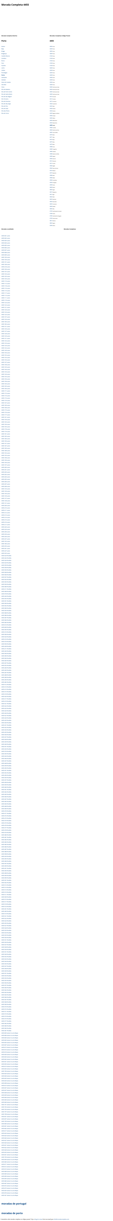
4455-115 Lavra (5, 290)
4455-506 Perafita (6, 574)
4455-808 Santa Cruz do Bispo (9, 1171)
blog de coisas (38, 1219)
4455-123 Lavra (5, 302)
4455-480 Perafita (6, 835)
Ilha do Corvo (5, 113)
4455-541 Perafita (6, 952)
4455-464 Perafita (6, 804)
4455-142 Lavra (5, 348)
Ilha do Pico (4, 106)
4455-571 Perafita (6, 1011)
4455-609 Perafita (6, 627)
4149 (51, 58)
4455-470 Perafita (6, 811)
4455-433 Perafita (6, 730)
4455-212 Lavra (5, 512)
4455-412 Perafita (6, 684)
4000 (51, 46)
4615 (51, 194)
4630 (51, 201)
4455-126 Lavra (5, 319)
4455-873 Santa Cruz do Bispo (9, 1188)
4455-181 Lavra (5, 434)
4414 (51, 99)
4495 (51, 158)
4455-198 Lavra (5, 458)
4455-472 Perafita (6, 816)
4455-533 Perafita (6, 930)
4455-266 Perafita (6, 668)
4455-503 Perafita (6, 579)
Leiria (2, 68)
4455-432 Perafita (6, 727)
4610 (51, 192)
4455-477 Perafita (6, 828)
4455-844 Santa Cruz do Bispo (9, 1057)
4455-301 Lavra (5, 548)
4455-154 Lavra (5, 360)
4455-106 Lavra (5, 269)
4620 (51, 197)
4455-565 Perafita (6, 660)
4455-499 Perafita (6, 866)
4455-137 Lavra (5, 498)
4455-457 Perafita (6, 780)
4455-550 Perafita (6, 644)
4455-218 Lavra (5, 267)
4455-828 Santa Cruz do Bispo (9, 1150)
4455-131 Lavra (5, 338)
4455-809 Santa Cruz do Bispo (9, 1174)
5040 (51, 225)
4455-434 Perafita (6, 856)
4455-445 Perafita (6, 754)
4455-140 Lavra (5, 493)
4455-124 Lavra (5, 312)
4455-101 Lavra (5, 262)
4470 (51, 134)
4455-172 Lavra (5, 393)
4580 (51, 175)
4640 (51, 206)
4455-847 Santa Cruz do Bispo (9, 1088)
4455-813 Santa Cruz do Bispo (9, 1047)
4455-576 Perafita (6, 751)
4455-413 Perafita (6, 689)
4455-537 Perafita (6, 944)
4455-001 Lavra (5, 236)
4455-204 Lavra (5, 477)
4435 (51, 113)
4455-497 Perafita (6, 863)
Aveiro (3, 46)
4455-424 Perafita (6, 711)
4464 (51, 130)
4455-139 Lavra (5, 496)
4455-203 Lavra (5, 472)
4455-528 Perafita (6, 928)
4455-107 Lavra (5, 271)
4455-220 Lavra (5, 527)
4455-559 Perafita (6, 565)
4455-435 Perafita (6, 732)
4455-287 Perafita (6, 672)
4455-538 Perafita (6, 947)
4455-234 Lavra (5, 534)
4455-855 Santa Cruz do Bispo (9, 1042)
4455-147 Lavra (5, 362)
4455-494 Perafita (6, 875)
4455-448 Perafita (6, 763)
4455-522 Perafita (6, 918)
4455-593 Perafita (6, 610)
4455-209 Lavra (5, 505)
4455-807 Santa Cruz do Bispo (9, 1045)
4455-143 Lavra (5, 372)
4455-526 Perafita (6, 560)
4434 (51, 111)
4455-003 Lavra (5, 240)
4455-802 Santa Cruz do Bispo (9, 1128)
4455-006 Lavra (5, 247)
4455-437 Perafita (6, 737)
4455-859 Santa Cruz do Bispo (9, 1159)
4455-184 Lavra (5, 321)
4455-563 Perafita (6, 992)
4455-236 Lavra (5, 536)
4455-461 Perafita (6, 789)
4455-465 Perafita (6, 801)
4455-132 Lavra (5, 341)
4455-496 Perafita (6, 861)
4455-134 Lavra (5, 345)
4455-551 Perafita (6, 973)
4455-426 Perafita (6, 713)
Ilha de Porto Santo (6, 92)
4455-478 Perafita (6, 830)
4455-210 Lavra (5, 508)
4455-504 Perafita (6, 584)
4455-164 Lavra (5, 384)
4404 (51, 89)
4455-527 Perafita (6, 925)
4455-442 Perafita (6, 558)
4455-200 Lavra (5, 467)
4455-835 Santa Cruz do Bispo (9, 1078)
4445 (51, 118)
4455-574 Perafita (6, 1016)
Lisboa (3, 70)
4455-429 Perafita (6, 718)
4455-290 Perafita (6, 680)
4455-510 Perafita (6, 892)
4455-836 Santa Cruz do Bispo (9, 1076)
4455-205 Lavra (5, 479)
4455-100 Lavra (5, 257)
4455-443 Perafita (6, 749)
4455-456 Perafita (6, 775)
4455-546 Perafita (6, 653)
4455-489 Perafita (6, 586)
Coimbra (3, 58)
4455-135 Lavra (5, 489)
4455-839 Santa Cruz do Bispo (9, 1095)
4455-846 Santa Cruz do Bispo (9, 1102)
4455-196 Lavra (5, 460)
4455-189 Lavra (5, 448)
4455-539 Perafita (6, 949)
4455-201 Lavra (5, 469)
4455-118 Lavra (5, 286)
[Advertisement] (56, 22)
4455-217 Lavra (5, 524)
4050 (51, 51)
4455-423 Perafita (6, 708)
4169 (51, 63)
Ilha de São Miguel (6, 96)
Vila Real (3, 84)
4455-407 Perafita (6, 663)
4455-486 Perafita (6, 847)
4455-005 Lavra (5, 245)
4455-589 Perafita (6, 608)
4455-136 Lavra (5, 491)
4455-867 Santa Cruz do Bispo (9, 1183)
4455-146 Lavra (5, 369)
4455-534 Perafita (6, 933)
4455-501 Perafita (6, 880)
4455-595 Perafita (6, 629)
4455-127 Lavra (5, 331)
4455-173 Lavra (5, 395)
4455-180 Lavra (5, 543)
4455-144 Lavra (5, 374)
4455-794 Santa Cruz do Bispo (9, 1157)
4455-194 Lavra (5, 424)
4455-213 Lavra (5, 515)
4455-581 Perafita (6, 1030)
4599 (51, 185)
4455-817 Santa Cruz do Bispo (9, 1131)
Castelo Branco (5, 56)
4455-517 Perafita (6, 902)
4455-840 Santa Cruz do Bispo (9, 1100)
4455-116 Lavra (5, 288)
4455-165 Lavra (5, 386)
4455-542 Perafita (6, 956)
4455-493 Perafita (6, 870)
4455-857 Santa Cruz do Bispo (9, 1119)
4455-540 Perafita (6, 954)
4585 (51, 177)
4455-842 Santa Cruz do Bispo (9, 1059)
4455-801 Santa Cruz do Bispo (9, 1126)
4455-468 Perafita (6, 806)
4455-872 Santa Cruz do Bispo (9, 1186)
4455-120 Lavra (5, 310)
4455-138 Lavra (5, 500)
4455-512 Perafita (6, 885)
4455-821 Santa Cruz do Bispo (9, 1145)
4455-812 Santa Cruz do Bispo (9, 1166)
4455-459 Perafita (6, 785)
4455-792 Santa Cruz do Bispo (9, 1107)
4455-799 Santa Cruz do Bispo (9, 1121)
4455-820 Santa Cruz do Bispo (9, 1143)
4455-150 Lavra (5, 353)
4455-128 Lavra (5, 333)
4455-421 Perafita (6, 703)
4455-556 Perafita (6, 983)
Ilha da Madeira (5, 89)
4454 (51, 123)
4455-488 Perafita (6, 851)
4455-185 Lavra (5, 436)
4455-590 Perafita (6, 603)
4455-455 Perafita (6, 598)
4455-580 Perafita (6, 1026)
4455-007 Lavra (5, 250)
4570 (51, 170)
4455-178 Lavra (5, 429)
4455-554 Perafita (6, 978)
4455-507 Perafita (6, 577)
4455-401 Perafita (6, 909)
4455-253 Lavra (5, 546)
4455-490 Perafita (6, 656)
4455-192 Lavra (5, 453)
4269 (51, 75)
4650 (51, 208)
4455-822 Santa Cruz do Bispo (9, 1147)
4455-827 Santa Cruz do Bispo (9, 1140)
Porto (3, 75)
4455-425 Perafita (6, 720)
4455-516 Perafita (6, 906)
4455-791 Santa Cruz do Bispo (9, 1104)
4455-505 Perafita (6, 582)
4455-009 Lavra (5, 255)
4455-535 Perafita (6, 935)
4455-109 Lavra (5, 259)
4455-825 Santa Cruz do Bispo (9, 1135)
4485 (51, 151)
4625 (51, 199)
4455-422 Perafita (6, 706)
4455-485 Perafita (6, 844)
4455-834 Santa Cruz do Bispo (9, 1081)
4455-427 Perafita (6, 715)
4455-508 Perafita (6, 572)
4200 (51, 68)
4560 (51, 166)
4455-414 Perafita (6, 687)
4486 (51, 154)
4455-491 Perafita (6, 868)
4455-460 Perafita (6, 787)
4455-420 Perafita (6, 696)
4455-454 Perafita (6, 777)
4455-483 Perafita (6, 839)
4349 (51, 80)
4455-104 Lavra (5, 279)
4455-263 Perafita (6, 651)
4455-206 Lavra (5, 481)
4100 (51, 56)
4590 (51, 180)
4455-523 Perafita (6, 921)
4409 (51, 94)
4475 (51, 142)
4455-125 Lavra (5, 314)
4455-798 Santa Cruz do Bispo (9, 1114)
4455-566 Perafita (6, 997)
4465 (51, 132)
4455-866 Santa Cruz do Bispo (9, 1181)
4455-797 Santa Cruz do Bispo (9, 1112)
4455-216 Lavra (5, 522)
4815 (51, 220)
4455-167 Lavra (5, 403)
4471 (51, 137)
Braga (3, 51)
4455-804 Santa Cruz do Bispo (9, 1038)
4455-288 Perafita (6, 675)
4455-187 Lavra (5, 446)
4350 (51, 82)
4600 (51, 187)
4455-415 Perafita (6, 691)
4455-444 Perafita (6, 756)
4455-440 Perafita (6, 744)
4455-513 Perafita (6, 890)
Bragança (4, 53)
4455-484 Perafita (6, 842)
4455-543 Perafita (6, 959)
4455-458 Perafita (6, 782)
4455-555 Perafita (6, 980)
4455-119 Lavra (5, 300)
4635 (51, 204)
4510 (51, 161)
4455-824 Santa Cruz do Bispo (9, 1133)
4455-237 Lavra (5, 539)
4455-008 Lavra (5, 252)
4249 (51, 70)
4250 (51, 72)
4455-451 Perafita (6, 770)
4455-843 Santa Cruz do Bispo (9, 1069)
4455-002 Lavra (5, 238)
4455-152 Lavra (5, 355)
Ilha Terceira (4, 99)
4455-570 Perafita (6, 1007)
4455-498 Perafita (6, 873)
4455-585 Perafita (6, 622)
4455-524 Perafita (6, 555)
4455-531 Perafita (6, 940)
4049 (51, 49)
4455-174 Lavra (5, 398)
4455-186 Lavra (5, 438)
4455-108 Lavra (5, 264)
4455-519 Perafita (6, 913)
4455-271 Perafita (6, 648)
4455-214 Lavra (5, 517)
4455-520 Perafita (6, 637)
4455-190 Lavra (5, 441)
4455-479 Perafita (6, 832)
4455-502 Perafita (6, 882)
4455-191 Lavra (5, 443)
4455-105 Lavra (5, 276)
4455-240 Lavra (5, 532)
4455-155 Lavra (5, 376)
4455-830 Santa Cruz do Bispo (9, 1054)
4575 (51, 173)
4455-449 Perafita (6, 765)
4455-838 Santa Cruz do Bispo (9, 1092)
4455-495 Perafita (6, 859)
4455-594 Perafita (6, 570)
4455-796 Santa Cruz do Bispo (9, 1071)
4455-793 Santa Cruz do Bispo (9, 1109)
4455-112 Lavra (5, 283)
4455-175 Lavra (5, 410)
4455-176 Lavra (5, 412)
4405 (51, 92)
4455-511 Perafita (6, 894)
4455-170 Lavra (5, 400)
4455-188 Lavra (5, 450)
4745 (51, 211)
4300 (51, 77)
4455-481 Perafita (6, 837)
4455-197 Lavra (5, 465)
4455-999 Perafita (6, 878)
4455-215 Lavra (5, 520)
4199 (51, 65)
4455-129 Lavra (5, 336)
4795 (51, 218)
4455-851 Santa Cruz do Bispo (9, 1116)
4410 (51, 96)
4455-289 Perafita (6, 677)
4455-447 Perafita (6, 761)
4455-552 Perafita (6, 665)
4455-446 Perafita (6, 758)
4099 (51, 53)
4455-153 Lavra (5, 357)
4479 (51, 144)
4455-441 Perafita (6, 746)
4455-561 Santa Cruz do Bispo (9, 1195)
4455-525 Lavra (5, 553)
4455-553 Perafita (6, 975)
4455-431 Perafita (6, 725)
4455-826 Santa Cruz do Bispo (9, 1138)
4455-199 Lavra (5, 462)
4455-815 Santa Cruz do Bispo (9, 1085)
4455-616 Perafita (6, 625)
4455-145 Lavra (5, 367)
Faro (2, 63)
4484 (51, 149)
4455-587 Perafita (6, 617)
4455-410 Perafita (6, 632)
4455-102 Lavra (5, 541)
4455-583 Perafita (6, 1028)
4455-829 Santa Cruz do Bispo (9, 1073)
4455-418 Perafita (6, 694)
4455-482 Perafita (6, 682)
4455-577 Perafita (6, 1021)
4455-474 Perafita (6, 820)
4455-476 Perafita (6, 825)
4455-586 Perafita (6, 615)
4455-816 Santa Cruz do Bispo (9, 1049)
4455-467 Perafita (6, 799)
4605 (51, 189)
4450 (51, 120)
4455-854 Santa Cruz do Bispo (9, 1064)
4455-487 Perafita (6, 849)
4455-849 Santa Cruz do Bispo (9, 1097)
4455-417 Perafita (6, 699)
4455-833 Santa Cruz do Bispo (9, 1152)
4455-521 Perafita (6, 916)
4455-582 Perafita (6, 1023)
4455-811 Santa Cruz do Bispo (9, 1164)
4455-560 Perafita (6, 987)
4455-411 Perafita (6, 589)
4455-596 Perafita (6, 634)
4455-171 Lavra (5, 391)
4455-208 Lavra (5, 486)
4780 (51, 213)
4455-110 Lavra (5, 281)
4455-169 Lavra (5, 405)
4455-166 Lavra (5, 388)
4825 (51, 223)
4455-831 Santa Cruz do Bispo (9, 1061)
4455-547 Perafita (6, 966)
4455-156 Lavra (5, 379)
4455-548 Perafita (6, 968)
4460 (51, 127)
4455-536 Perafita (6, 942)
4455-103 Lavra (5, 274)
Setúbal (3, 80)
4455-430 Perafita (6, 722)
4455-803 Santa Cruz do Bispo (9, 1040)
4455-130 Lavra (5, 329)
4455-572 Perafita (6, 1009)
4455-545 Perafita (6, 964)
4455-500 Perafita (6, 658)
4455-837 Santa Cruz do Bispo (9, 1090)
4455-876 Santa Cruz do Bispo (9, 1193)
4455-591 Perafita (6, 601)
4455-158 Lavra (5, 381)
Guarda (3, 65)
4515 (51, 163)
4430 (51, 108)
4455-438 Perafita (6, 739)
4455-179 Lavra (5, 431)
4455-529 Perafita (6, 563)
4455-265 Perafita (6, 670)
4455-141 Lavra (5, 503)
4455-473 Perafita (6, 818)
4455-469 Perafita (6, 808)
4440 (51, 115)
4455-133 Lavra (5, 343)
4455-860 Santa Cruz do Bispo (9, 1162)
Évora (3, 61)
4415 (51, 101)
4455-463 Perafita (6, 794)
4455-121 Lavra (5, 307)
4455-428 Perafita (6, 646)
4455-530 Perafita (6, 937)
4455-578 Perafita (6, 594)
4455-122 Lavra (5, 305)
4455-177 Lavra (5, 415)
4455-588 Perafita (6, 613)
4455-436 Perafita (6, 734)
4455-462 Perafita (6, 792)
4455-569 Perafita (6, 1004)
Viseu (2, 87)
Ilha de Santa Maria (6, 94)
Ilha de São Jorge (6, 103)
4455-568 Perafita (6, 1002)
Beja (2, 49)
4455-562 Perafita (6, 990)
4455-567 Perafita (6, 999)
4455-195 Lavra (5, 427)
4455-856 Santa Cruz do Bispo (9, 1176)
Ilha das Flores (5, 111)
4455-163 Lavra (5, 422)
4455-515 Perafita (6, 899)
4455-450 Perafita (6, 768)
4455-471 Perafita (6, 813)
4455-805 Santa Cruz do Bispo (9, 1033)
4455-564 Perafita (6, 995)
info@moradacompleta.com (61, 1219)
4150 (51, 61)
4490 (51, 156)
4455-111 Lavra (5, 298)
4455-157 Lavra (5, 317)
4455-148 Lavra (5, 364)
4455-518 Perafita (6, 904)
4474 (51, 139)
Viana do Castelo (6, 82)
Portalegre (4, 72)
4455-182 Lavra (5, 324)
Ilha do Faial (4, 108)
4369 (51, 84)
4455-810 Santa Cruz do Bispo (9, 1169)
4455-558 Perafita (6, 567)
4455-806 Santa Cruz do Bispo (9, 1035)
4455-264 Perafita (6, 596)
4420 (51, 103)
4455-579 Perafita (6, 641)
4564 (51, 168)
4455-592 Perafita (6, 606)
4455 (51, 125)
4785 (51, 216)
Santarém (4, 77)
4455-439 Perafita (6, 742)
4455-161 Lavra (5, 417)
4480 (51, 146)
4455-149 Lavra (5, 350)
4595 (51, 182)
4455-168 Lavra (5, 407)
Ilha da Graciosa (5, 101)
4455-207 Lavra (5, 484)
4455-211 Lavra (5, 510)
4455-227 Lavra (5, 551)
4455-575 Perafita (6, 1018)
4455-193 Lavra (5, 455)
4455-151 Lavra (5, 326)
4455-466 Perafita (6, 796)
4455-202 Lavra (5, 474)
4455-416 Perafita (6, 639)
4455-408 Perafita (6, 591)
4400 (51, 87)
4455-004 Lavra (5, 243)
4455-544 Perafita (6, 961)
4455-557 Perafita (6, 985)
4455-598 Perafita (6, 854)
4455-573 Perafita (6, 1014)
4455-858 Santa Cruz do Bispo (9, 1083)
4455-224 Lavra (5, 529)
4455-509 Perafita (6, 897)
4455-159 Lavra (5, 419)
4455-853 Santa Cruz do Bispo (9, 1190)
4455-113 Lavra (5, 295)
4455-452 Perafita (6, 773)
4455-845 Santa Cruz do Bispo (9, 1178)
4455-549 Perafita (6, 971)
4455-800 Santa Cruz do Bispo (9, 1123)
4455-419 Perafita (6, 701)
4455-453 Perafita (6, 923)
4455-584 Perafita (6, 620)
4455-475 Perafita (6, 823)
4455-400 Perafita (6, 911)
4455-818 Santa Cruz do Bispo (9, 1052)
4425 (51, 106)
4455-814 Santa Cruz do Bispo (9, 1066)
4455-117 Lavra (5, 293)
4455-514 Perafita (6, 887)
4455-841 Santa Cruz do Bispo (9, 1155)
